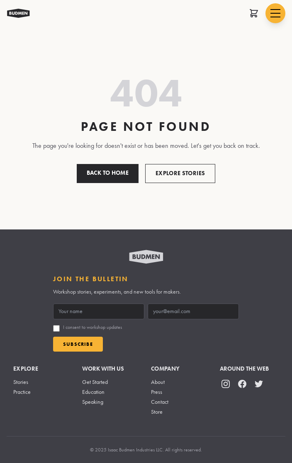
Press (156, 391)
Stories (20, 382)
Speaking (92, 401)
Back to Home (108, 172)
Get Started (95, 382)
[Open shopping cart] (254, 13)
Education (93, 391)
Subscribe (78, 344)
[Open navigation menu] (275, 13)
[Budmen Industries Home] (18, 13)
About (158, 382)
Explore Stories (180, 173)
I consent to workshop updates (92, 327)
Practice (22, 391)
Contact (159, 401)
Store (157, 411)
